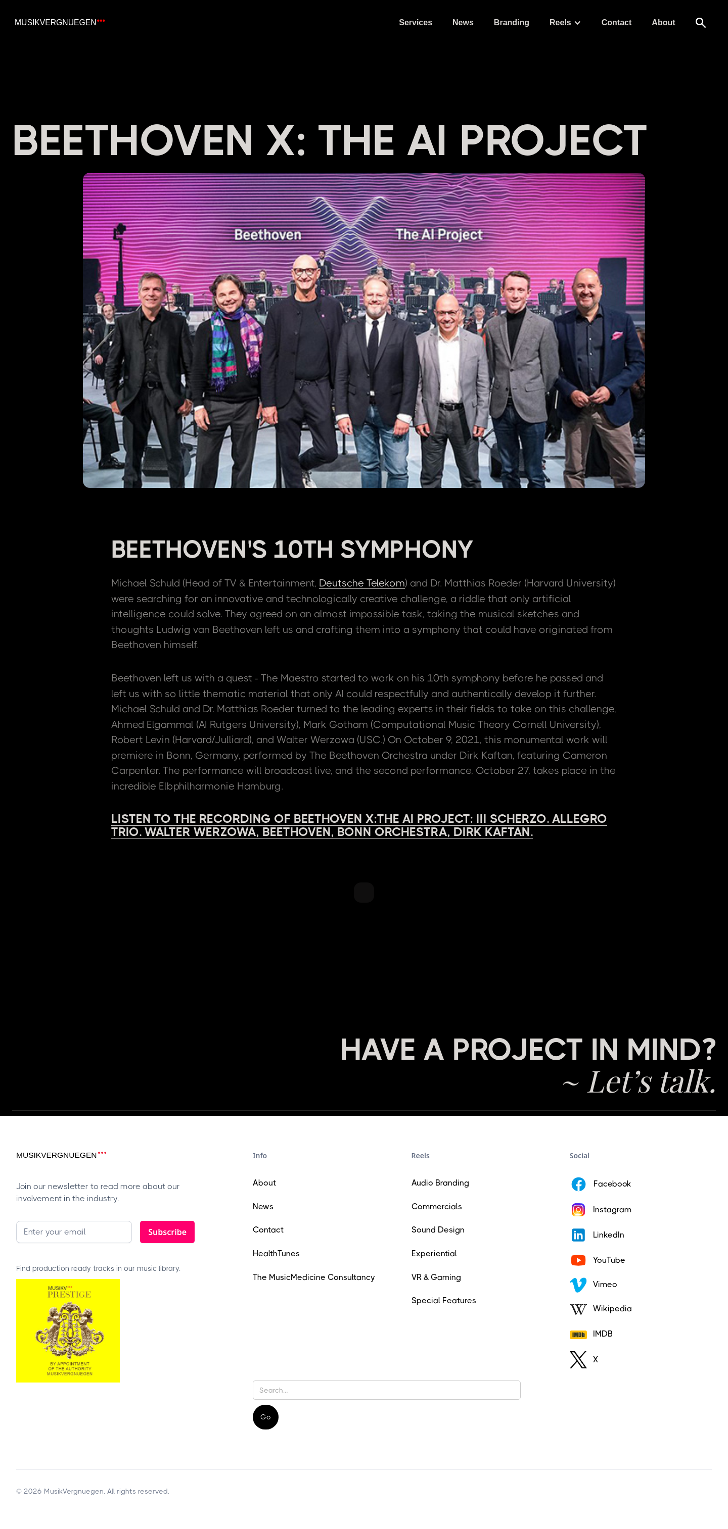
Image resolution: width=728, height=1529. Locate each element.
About (663, 22)
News (463, 22)
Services (415, 22)
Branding (511, 22)
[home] (59, 23)
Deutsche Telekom (362, 583)
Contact (617, 22)
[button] (565, 22)
